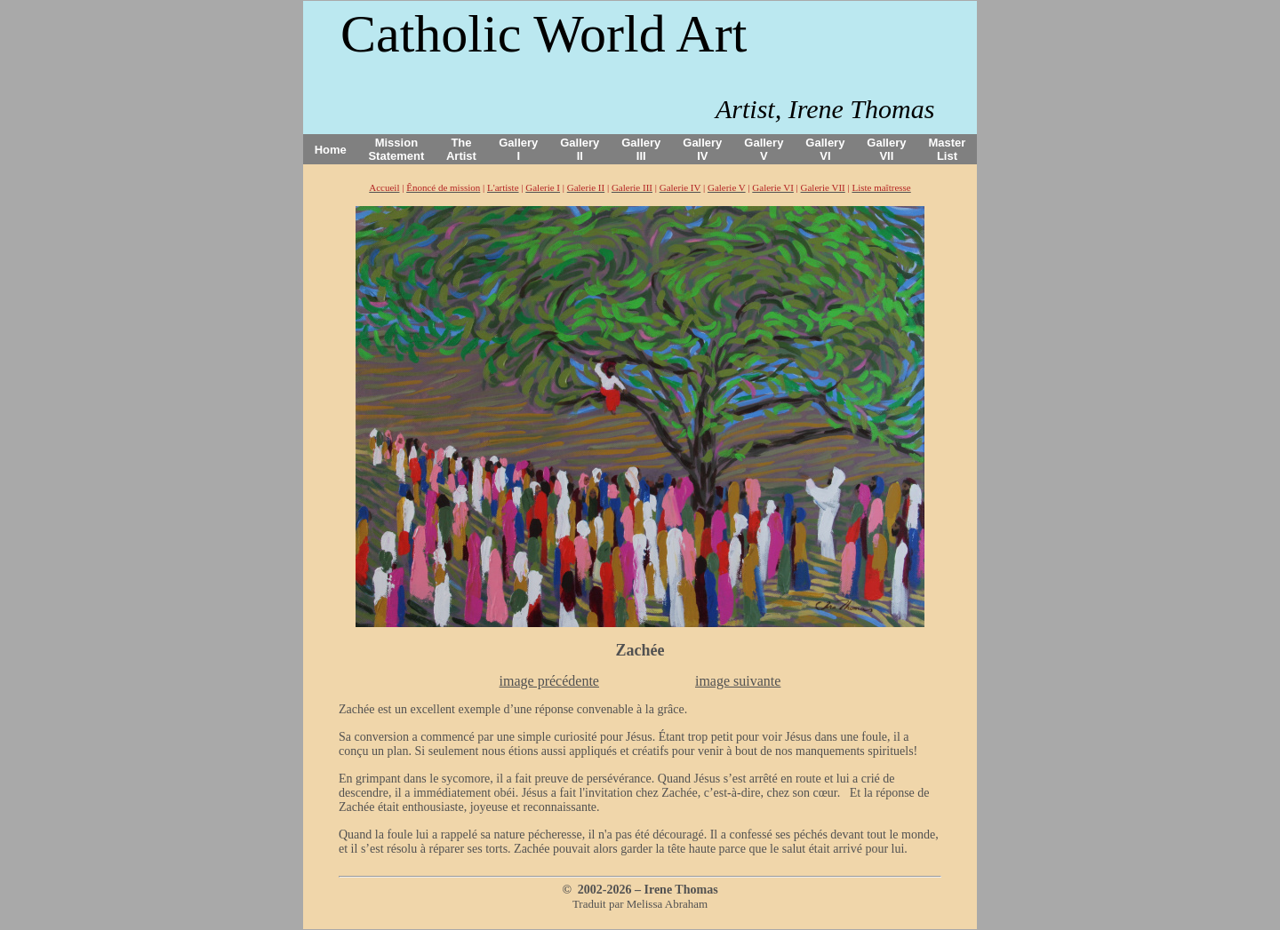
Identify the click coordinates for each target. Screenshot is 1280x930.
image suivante (737, 680)
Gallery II (579, 149)
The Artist (461, 149)
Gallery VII (886, 149)
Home (331, 149)
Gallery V (763, 149)
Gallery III (640, 149)
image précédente (549, 680)
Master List (947, 149)
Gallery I (518, 149)
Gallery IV (702, 149)
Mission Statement (396, 149)
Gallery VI (824, 149)
